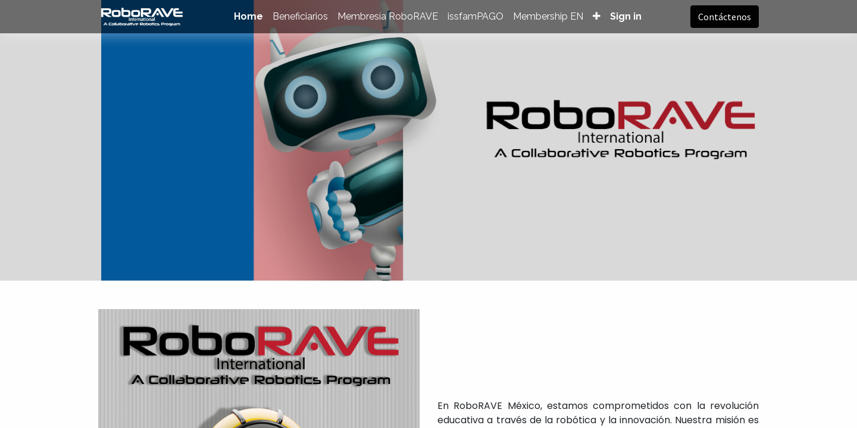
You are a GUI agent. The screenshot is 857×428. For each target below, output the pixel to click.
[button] (596, 17)
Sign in (626, 16)
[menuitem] (248, 17)
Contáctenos (724, 17)
